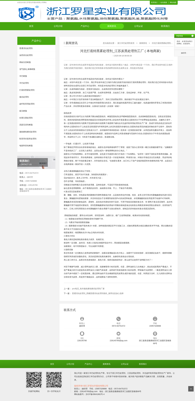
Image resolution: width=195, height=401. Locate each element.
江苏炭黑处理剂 (116, 99)
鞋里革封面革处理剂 (27, 139)
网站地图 (173, 2)
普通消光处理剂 (26, 48)
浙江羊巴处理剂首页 (125, 43)
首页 (31, 26)
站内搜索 (163, 2)
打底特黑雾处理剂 (27, 90)
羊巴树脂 (23, 76)
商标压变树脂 (25, 62)
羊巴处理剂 (24, 83)
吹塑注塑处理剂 (26, 118)
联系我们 (154, 2)
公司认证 (138, 26)
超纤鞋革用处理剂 (27, 104)
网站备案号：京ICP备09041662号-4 (89, 394)
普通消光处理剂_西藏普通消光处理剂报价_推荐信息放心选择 (97, 293)
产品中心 (85, 26)
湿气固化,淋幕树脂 (27, 69)
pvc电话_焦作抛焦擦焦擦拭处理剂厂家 (88, 289)
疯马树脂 (23, 111)
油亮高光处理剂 (26, 55)
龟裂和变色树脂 (26, 146)
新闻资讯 (111, 26)
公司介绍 (58, 26)
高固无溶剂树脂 (26, 125)
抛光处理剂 (24, 97)
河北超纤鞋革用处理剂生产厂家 (134, 123)
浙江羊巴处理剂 (89, 86)
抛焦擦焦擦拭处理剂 (27, 132)
